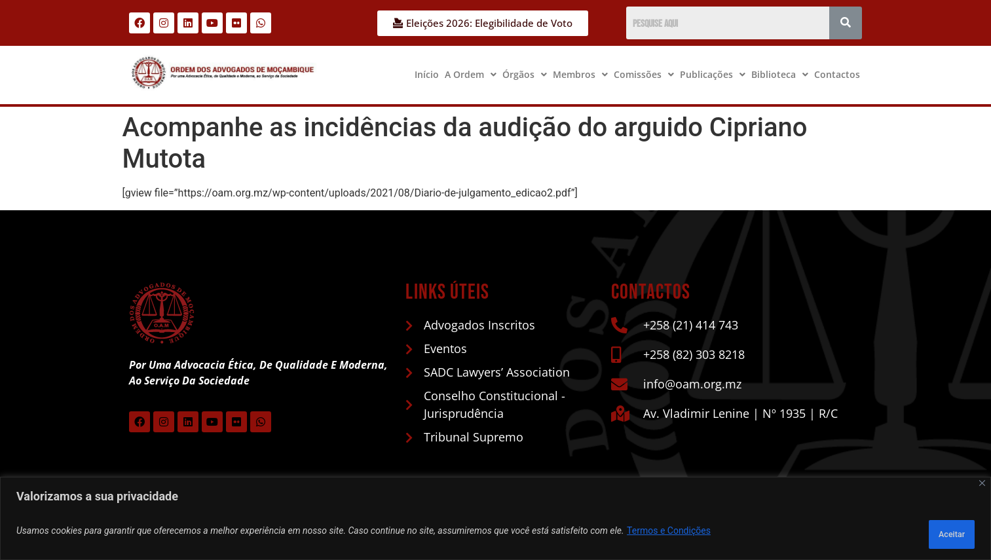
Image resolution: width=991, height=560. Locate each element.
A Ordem (470, 74)
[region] (495, 522)
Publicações (712, 74)
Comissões (644, 74)
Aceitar (941, 534)
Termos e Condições (669, 534)
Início (427, 74)
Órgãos (524, 74)
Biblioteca (779, 74)
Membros (580, 74)
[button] (470, 75)
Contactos (837, 74)
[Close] (982, 491)
